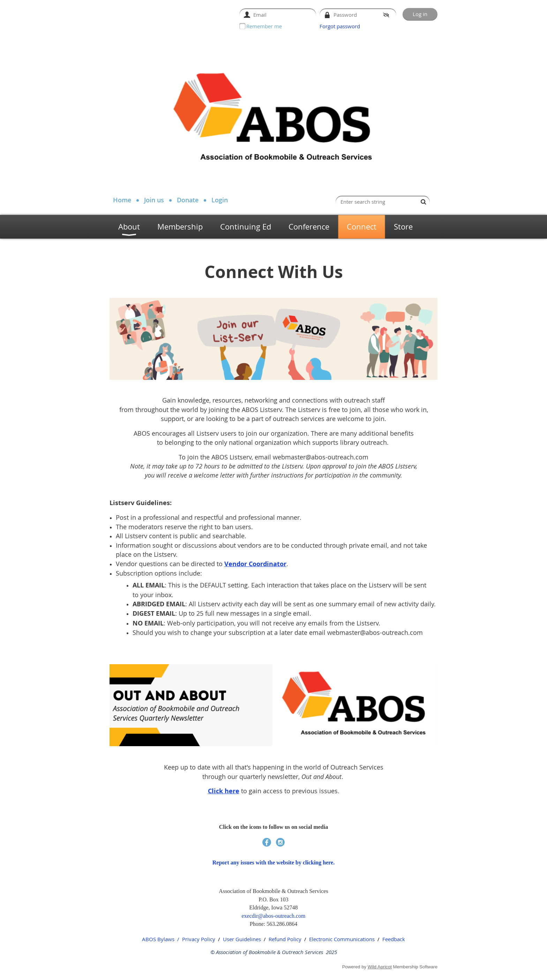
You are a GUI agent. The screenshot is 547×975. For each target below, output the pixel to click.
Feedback (393, 939)
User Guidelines (242, 939)
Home (122, 200)
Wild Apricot (380, 966)
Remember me (264, 26)
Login (219, 200)
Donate (187, 200)
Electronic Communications (342, 939)
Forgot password (340, 26)
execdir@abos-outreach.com (273, 916)
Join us (154, 200)
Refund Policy (285, 939)
